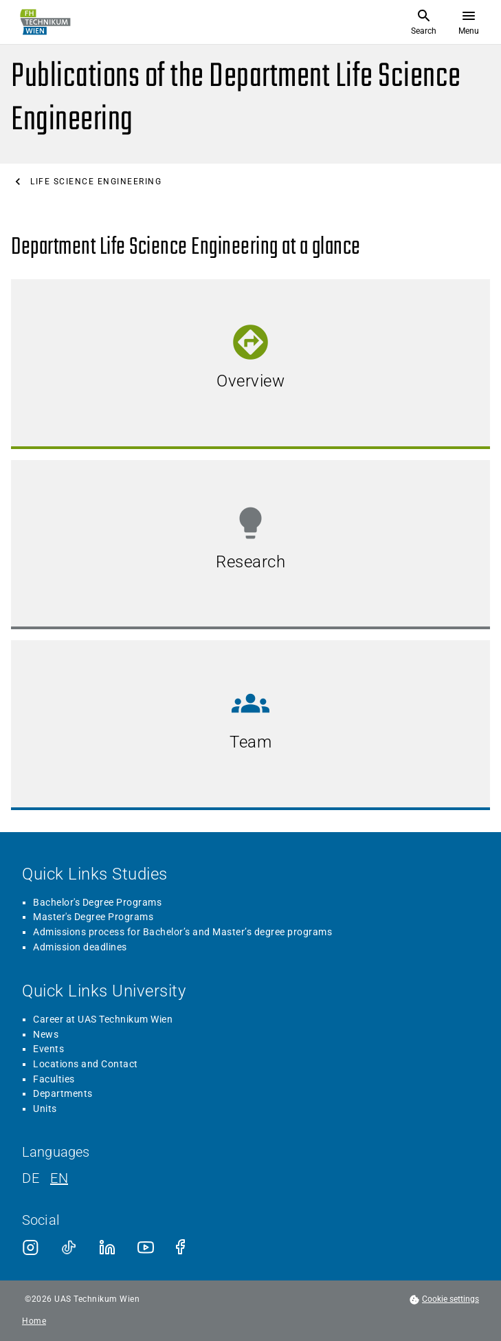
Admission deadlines (80, 946)
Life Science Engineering (96, 181)
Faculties (54, 1078)
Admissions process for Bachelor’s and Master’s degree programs (182, 931)
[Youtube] (145, 1247)
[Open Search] (423, 22)
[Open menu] (468, 22)
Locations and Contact (85, 1063)
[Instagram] (30, 1247)
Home (34, 1321)
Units (45, 1108)
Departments (63, 1093)
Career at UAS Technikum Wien (102, 1019)
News (45, 1034)
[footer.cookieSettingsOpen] (444, 1299)
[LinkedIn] (107, 1247)
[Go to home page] (45, 22)
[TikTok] (68, 1247)
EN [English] (59, 1178)
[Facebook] (184, 1247)
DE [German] (30, 1178)
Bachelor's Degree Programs (97, 902)
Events (48, 1048)
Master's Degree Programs (93, 916)
